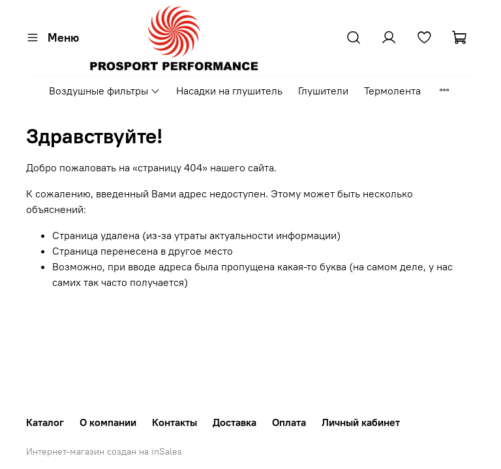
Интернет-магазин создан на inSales (104, 451)
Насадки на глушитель (229, 90)
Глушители (323, 90)
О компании (108, 422)
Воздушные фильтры (104, 90)
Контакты (174, 422)
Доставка (234, 422)
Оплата (289, 422)
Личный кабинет (361, 422)
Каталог (45, 422)
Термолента (392, 90)
